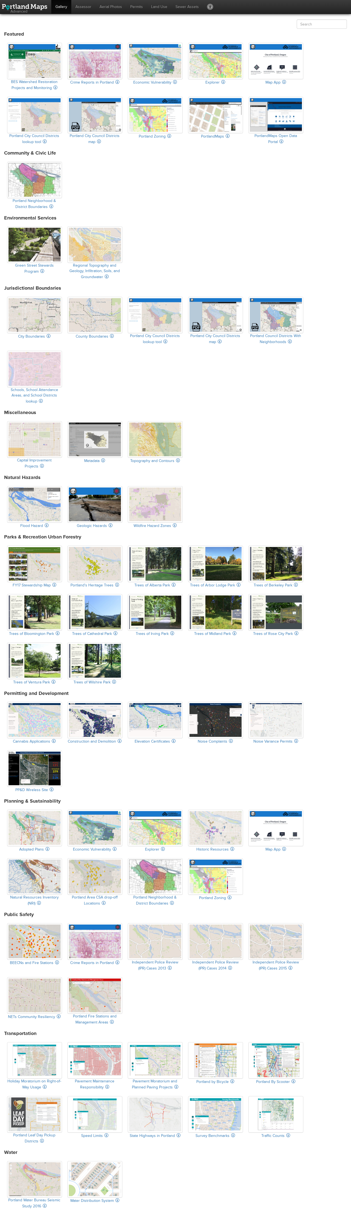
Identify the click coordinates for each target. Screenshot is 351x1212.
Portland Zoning (155, 118)
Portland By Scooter (275, 1063)
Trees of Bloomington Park (34, 615)
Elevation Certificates (155, 723)
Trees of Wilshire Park (94, 664)
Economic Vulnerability (155, 64)
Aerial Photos (111, 6)
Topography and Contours (155, 442)
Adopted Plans (34, 831)
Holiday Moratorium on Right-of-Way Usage (34, 1066)
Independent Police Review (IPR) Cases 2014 (215, 947)
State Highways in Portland (155, 1117)
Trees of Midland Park (215, 615)
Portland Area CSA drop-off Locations (94, 882)
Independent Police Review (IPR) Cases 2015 (275, 947)
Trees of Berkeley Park (275, 567)
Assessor (83, 6)
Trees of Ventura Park (34, 664)
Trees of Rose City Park (275, 615)
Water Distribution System (94, 1182)
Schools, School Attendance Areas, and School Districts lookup (34, 377)
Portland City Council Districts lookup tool (34, 120)
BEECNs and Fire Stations (34, 944)
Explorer (215, 64)
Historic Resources (215, 831)
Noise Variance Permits (275, 723)
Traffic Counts (275, 1117)
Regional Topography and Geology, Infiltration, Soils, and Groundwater (94, 252)
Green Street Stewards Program (34, 250)
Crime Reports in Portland (94, 64)
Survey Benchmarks (215, 1117)
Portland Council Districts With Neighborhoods (275, 320)
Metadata (94, 442)
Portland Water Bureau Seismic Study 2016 (34, 1184)
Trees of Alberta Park (155, 567)
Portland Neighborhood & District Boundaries (34, 185)
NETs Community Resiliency (34, 998)
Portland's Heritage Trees (94, 567)
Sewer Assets (187, 6)
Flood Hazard (34, 507)
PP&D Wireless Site (34, 771)
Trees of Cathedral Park (94, 615)
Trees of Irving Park (155, 615)
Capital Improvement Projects (34, 445)
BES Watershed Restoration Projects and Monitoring (34, 66)
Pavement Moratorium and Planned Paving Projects (155, 1066)
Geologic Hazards (94, 507)
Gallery (61, 6)
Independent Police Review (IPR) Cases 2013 (155, 947)
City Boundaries (34, 318)
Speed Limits (94, 1117)
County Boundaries (94, 318)
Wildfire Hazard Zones (155, 507)
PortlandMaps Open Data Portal (275, 120)
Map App (275, 64)
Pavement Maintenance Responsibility (94, 1066)
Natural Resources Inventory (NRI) (34, 882)
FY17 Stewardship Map (34, 567)
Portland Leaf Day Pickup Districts (34, 1119)
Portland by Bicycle (215, 1063)
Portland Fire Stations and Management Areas (94, 1001)
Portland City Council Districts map (94, 120)
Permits (136, 6)
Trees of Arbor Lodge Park (215, 567)
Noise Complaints (215, 723)
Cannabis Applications (34, 723)
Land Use (159, 6)
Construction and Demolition (94, 723)
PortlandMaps (215, 118)
